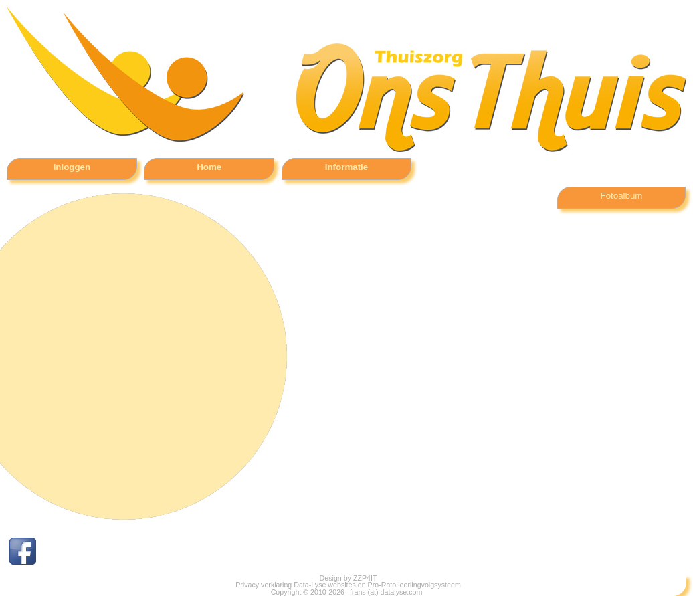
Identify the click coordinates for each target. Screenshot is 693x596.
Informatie (346, 167)
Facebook (72, 551)
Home (209, 167)
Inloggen (72, 167)
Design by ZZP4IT (348, 578)
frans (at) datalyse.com (385, 592)
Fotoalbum (622, 196)
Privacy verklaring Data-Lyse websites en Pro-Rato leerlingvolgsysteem (348, 585)
